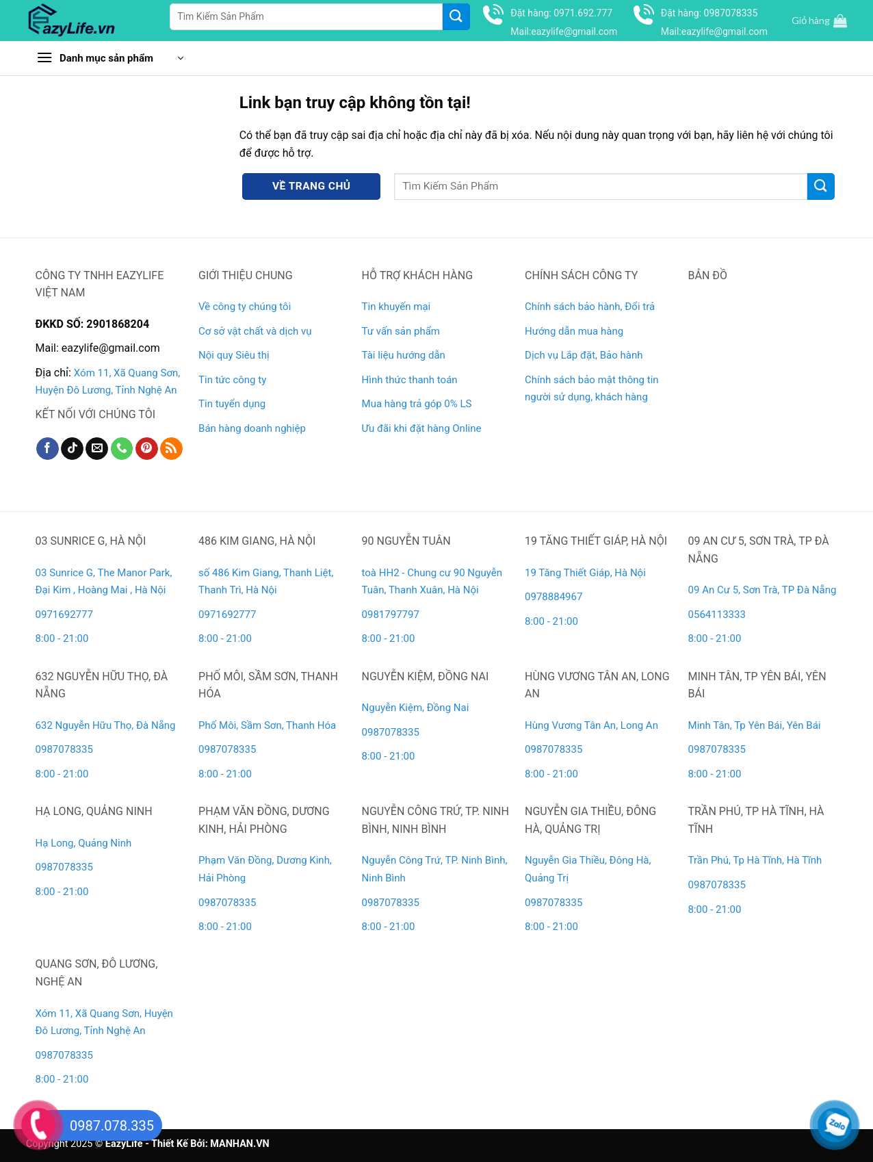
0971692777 (64, 614)
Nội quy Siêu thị (234, 355)
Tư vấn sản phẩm (401, 331)
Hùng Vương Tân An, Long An (591, 725)
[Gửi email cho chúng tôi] (97, 449)
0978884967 (553, 597)
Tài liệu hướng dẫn (403, 355)
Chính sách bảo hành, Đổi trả (590, 306)
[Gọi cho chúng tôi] (122, 449)
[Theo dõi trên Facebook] (47, 449)
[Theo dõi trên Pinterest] (146, 449)
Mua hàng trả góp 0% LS (417, 404)
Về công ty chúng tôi (244, 306)
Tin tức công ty (232, 380)
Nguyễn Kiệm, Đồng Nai (415, 707)
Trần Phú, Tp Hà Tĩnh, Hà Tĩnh (755, 860)
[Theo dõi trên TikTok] (72, 449)
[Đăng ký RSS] (171, 449)
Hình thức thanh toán (410, 380)
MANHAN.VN (239, 1144)
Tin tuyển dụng (231, 404)
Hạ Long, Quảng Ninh (84, 843)
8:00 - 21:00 (62, 638)
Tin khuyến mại (396, 306)
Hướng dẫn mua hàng (574, 331)
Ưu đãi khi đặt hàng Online (422, 428)
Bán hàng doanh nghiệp (252, 428)
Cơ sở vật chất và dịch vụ (254, 331)
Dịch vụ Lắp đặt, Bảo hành (583, 355)
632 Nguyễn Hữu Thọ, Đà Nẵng (106, 725)
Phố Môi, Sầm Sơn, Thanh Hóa (267, 725)
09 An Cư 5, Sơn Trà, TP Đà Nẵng (762, 590)
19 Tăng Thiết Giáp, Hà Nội (585, 573)
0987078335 (64, 749)
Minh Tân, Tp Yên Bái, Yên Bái (754, 725)
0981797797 (390, 614)
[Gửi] (456, 16)
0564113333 (717, 614)
